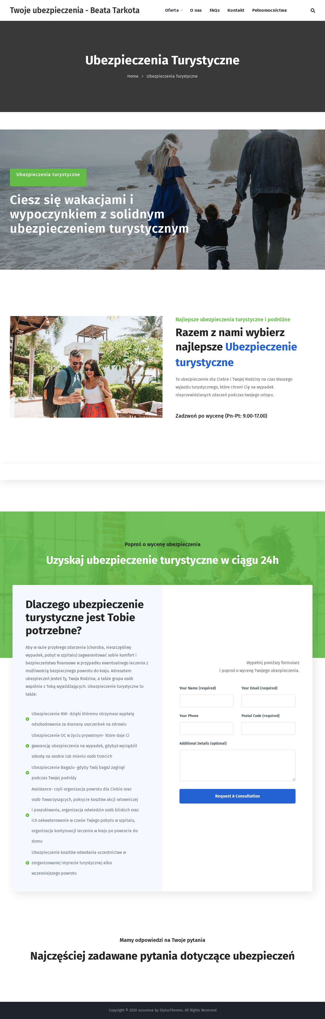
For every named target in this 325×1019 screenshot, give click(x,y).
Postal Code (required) (261, 716)
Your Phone (188, 716)
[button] (313, 10)
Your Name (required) (197, 688)
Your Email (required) (260, 688)
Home (133, 76)
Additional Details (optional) (203, 743)
